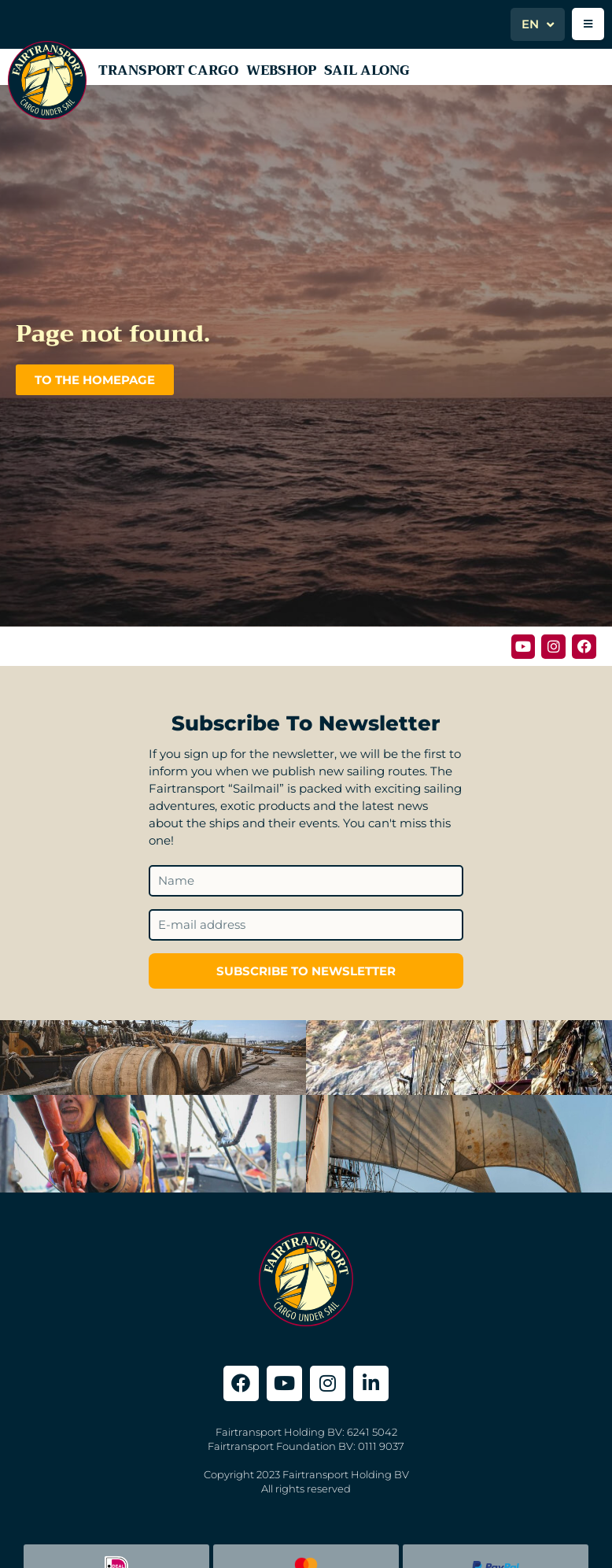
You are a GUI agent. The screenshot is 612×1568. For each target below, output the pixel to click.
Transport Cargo (168, 70)
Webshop (281, 70)
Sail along (367, 70)
